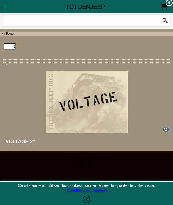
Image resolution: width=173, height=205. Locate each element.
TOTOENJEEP (85, 6)
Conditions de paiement (87, 190)
